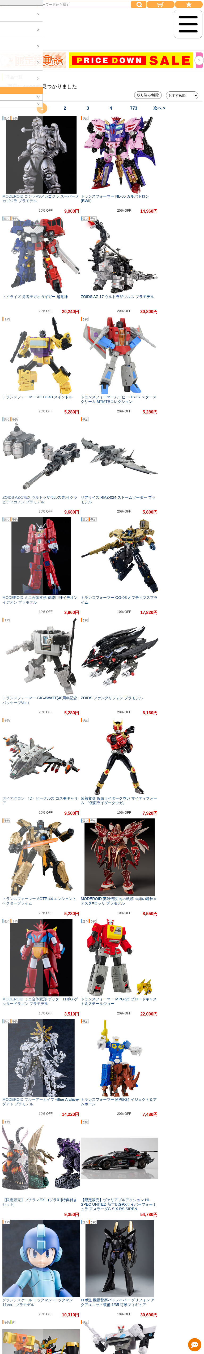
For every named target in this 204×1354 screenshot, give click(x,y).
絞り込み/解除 (148, 95)
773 (133, 108)
